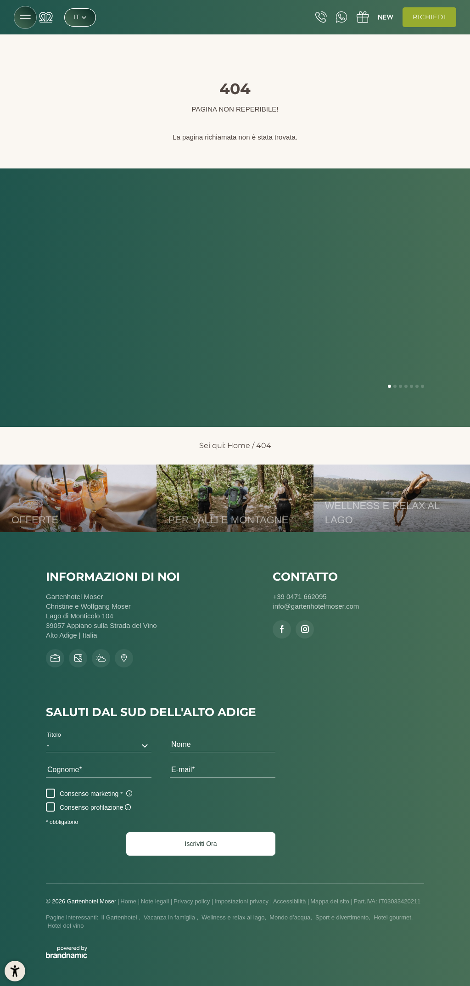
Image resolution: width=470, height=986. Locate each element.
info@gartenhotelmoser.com (316, 606)
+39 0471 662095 (299, 596)
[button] (200, 843)
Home (238, 445)
